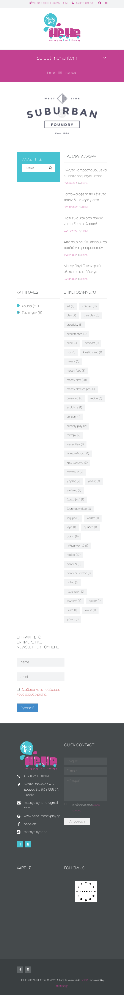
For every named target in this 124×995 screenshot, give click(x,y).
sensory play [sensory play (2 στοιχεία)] (77, 426)
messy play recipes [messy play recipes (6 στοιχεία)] (81, 389)
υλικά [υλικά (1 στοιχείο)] (72, 610)
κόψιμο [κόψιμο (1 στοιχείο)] (73, 518)
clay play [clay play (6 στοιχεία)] (91, 315)
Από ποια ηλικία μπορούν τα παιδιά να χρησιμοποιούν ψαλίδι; (85, 248)
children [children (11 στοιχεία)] (89, 306)
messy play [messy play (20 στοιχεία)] (77, 380)
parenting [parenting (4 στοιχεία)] (75, 398)
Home (51, 73)
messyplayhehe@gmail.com (48, 3)
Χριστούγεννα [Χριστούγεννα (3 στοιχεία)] (77, 463)
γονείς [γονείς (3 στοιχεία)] (94, 481)
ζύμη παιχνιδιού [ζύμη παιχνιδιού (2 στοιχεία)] (79, 509)
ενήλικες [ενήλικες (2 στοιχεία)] (74, 490)
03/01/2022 (70, 278)
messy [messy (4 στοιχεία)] (73, 361)
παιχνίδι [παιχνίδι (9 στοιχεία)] (74, 564)
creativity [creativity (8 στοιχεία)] (75, 324)
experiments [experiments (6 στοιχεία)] (77, 334)
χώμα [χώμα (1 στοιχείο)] (90, 610)
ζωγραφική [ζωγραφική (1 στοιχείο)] (75, 499)
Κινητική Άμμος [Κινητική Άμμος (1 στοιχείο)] (78, 453)
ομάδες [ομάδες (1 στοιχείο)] (90, 527)
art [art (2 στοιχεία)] (70, 306)
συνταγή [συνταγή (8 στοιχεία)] (74, 601)
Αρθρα (27, 306)
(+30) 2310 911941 (83, 3)
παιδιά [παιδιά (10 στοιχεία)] (74, 555)
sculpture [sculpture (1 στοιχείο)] (74, 407)
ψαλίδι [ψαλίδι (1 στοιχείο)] (73, 619)
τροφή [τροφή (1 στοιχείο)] (95, 601)
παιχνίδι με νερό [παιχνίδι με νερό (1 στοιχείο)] (79, 573)
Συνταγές (29, 312)
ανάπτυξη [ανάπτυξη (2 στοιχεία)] (75, 472)
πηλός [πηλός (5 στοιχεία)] (72, 582)
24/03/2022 (70, 231)
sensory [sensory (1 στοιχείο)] (73, 417)
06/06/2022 (71, 207)
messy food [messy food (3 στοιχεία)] (76, 371)
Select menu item (56, 57)
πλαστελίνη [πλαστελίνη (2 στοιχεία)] (76, 592)
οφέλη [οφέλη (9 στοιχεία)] (73, 536)
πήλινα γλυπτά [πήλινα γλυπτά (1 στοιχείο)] (77, 546)
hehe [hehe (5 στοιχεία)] (72, 343)
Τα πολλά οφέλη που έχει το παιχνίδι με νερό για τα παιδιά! (85, 200)
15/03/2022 (70, 254)
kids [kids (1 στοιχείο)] (71, 352)
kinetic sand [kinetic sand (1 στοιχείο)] (92, 352)
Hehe (84, 183)
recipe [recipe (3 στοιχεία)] (96, 398)
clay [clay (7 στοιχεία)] (71, 315)
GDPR (84, 980)
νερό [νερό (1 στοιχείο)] (71, 527)
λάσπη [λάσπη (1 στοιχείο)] (93, 518)
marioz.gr (62, 986)
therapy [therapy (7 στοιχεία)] (73, 435)
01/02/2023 (70, 183)
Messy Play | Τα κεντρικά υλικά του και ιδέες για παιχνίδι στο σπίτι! (82, 271)
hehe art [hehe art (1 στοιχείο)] (92, 343)
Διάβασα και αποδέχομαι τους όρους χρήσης (38, 692)
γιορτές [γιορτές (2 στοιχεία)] (73, 481)
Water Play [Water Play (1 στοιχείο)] (75, 444)
